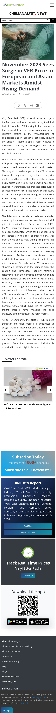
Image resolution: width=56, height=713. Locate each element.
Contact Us (7, 656)
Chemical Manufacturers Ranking (17, 646)
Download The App (10, 661)
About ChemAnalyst (11, 641)
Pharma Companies (11, 651)
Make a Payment (9, 681)
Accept (6, 710)
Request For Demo (28, 532)
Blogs (4, 671)
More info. (24, 703)
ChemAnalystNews (28, 13)
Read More (28, 575)
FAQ (4, 666)
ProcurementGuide (11, 676)
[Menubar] (52, 5)
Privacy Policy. (39, 697)
